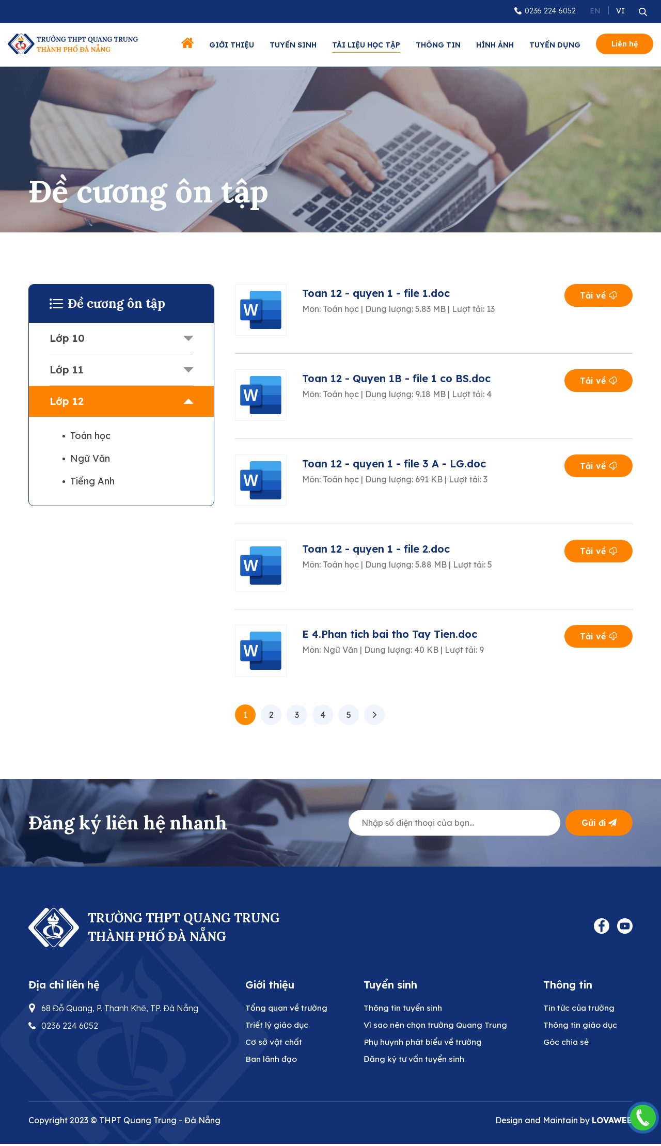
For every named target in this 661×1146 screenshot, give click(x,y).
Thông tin (438, 45)
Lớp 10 (67, 338)
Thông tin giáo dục (585, 1026)
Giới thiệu (231, 45)
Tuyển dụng (554, 45)
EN (595, 10)
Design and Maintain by (564, 1122)
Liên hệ (624, 44)
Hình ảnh (495, 45)
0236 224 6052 (550, 10)
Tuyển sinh (293, 45)
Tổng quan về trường (287, 1008)
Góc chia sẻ (570, 1043)
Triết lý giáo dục (277, 1026)
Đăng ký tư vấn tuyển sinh (415, 1061)
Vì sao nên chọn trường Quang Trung (438, 1026)
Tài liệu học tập (366, 45)
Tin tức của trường (584, 1008)
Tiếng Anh (92, 481)
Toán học (90, 436)
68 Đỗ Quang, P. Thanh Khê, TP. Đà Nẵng (119, 1008)
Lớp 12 (67, 401)
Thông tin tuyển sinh (404, 1008)
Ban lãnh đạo (271, 1061)
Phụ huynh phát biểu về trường (425, 1043)
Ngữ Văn (90, 458)
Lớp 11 (67, 369)
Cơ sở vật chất (273, 1043)
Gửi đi (599, 823)
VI (620, 10)
